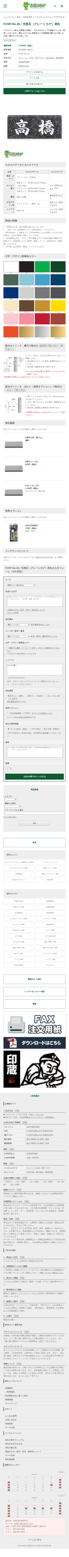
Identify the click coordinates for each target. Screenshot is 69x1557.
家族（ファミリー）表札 (50, 880)
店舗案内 (9, 1394)
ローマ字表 (10, 1462)
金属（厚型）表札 (19, 954)
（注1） (56, 188)
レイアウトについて (16, 682)
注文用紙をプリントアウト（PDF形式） (38, 1124)
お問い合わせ (11, 1426)
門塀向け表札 (18, 907)
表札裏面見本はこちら (16, 706)
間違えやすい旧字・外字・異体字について (23, 1458)
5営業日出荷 (23, 66)
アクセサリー (50, 971)
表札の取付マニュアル (14, 1446)
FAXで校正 (35, 733)
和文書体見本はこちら (40, 627)
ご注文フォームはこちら (34, 91)
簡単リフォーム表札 (50, 874)
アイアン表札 (18, 965)
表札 (19, 17)
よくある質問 (11, 1422)
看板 (34, 1010)
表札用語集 (10, 1466)
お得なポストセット (19, 886)
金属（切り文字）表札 (50, 954)
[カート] (61, 5)
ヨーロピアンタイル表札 (18, 925)
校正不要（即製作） (51, 733)
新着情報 (9, 1406)
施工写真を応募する (34, 84)
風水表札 (50, 886)
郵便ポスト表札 (34, 986)
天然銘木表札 (50, 913)
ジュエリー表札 (50, 965)
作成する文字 (11, 592)
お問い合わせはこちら (23, 1530)
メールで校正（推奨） (18, 733)
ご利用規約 (10, 1398)
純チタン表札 (18, 960)
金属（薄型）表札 (50, 948)
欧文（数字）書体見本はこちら (44, 638)
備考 (7, 746)
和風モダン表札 (18, 913)
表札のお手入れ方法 (13, 1450)
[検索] (55, 5)
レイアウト (10, 662)
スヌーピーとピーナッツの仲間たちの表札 (18, 868)
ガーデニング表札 (50, 925)
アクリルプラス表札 (50, 960)
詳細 (17, 1117)
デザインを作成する (34, 72)
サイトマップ (11, 1410)
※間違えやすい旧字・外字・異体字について (26, 612)
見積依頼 (9, 1430)
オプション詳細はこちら (42, 718)
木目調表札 (19, 919)
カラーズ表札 (50, 936)
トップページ (9, 17)
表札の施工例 (11, 1454)
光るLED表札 (18, 971)
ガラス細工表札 (50, 942)
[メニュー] (5, 6)
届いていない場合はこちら (52, 1279)
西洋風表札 (50, 919)
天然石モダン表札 (19, 936)
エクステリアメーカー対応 (18, 874)
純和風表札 (50, 907)
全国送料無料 (24, 62)
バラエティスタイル (43, 17)
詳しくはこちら (37, 1121)
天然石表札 (27, 17)
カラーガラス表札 (19, 948)
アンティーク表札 (19, 931)
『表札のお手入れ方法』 (44, 557)
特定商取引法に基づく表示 (16, 1402)
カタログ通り (35, 672)
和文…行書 (21, 197)
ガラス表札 (19, 942)
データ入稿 (34, 78)
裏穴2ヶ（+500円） (35, 700)
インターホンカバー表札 (34, 998)
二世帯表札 (19, 880)
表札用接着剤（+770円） (19, 718)
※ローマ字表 (12, 615)
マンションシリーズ (50, 868)
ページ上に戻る (34, 1546)
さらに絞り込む (10, 823)
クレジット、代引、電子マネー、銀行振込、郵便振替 (41, 58)
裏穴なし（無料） (16, 700)
